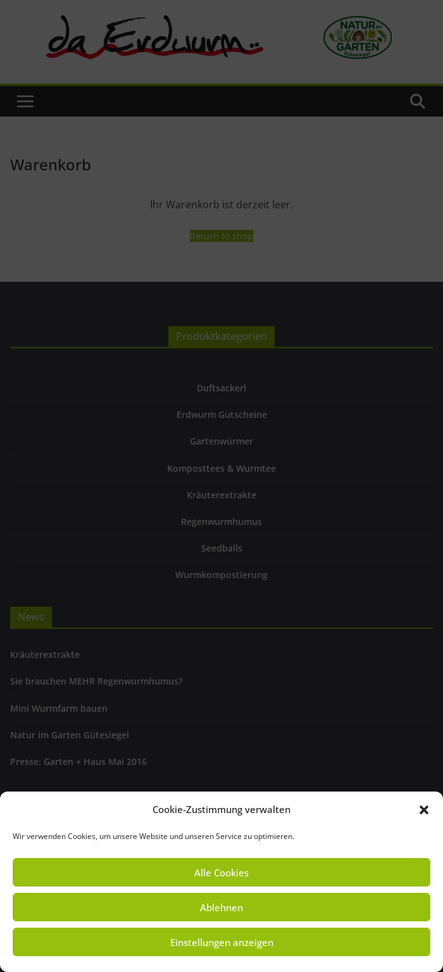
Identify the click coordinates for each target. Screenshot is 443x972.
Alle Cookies (221, 872)
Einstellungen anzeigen (221, 942)
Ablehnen (221, 907)
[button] (424, 810)
